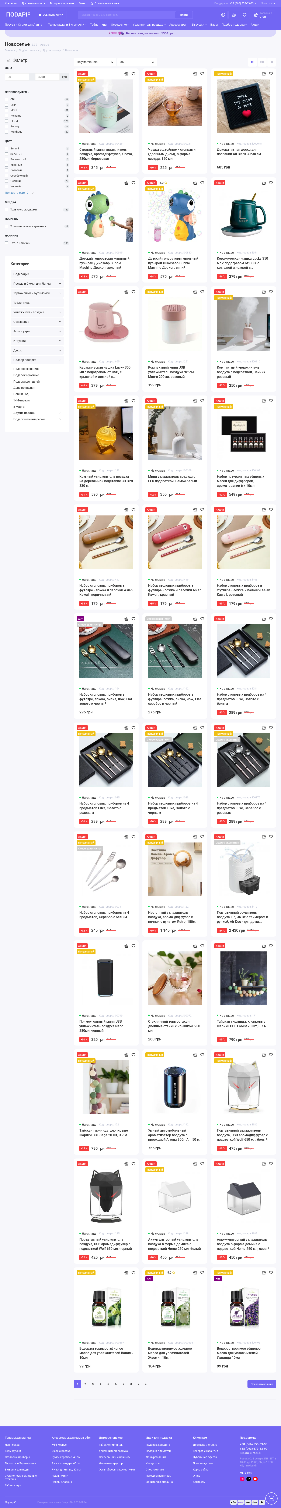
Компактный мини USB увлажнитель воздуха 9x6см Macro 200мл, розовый (171, 372)
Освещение (120, 24)
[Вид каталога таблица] (271, 62)
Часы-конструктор (111, 1463)
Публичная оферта (205, 1457)
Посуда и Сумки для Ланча (24, 24)
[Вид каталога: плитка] (252, 62)
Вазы (214, 24)
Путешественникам (158, 1475)
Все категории (51, 14)
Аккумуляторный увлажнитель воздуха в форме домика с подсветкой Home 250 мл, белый (174, 1244)
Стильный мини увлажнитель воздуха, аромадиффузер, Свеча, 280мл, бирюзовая (106, 154)
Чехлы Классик (62, 1481)
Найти (184, 15)
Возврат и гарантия (62, 3)
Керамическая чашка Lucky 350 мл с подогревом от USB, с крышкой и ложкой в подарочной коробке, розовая (105, 372)
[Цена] (17, 77)
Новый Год (20, 394)
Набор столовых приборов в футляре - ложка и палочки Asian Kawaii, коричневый (106, 590)
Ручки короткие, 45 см (66, 1457)
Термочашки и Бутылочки (67, 24)
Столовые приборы (17, 1457)
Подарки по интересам (37, 419)
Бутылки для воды (17, 1469)
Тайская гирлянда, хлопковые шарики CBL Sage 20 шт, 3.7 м (103, 1132)
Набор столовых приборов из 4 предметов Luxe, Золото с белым (242, 699)
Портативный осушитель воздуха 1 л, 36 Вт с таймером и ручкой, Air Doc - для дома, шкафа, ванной (242, 917)
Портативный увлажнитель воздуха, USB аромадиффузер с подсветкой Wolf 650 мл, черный (105, 1244)
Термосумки (13, 1450)
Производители (203, 1463)
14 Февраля (21, 400)
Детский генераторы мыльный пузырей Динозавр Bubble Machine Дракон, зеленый (104, 263)
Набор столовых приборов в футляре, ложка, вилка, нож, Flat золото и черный (105, 699)
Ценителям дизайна (159, 1481)
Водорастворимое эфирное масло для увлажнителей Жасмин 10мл (170, 1353)
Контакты (11, 3)
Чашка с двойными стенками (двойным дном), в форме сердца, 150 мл (171, 154)
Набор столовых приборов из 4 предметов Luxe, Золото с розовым (104, 808)
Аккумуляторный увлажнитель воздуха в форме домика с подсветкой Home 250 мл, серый (243, 1244)
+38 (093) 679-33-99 (253, 1448)
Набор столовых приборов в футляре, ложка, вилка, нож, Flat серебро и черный (174, 699)
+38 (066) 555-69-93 (235, 3)
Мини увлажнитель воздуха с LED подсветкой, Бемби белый (172, 479)
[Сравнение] (234, 15)
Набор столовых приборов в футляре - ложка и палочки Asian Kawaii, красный (174, 590)
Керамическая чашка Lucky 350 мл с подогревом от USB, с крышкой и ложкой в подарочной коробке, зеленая (242, 263)
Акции (255, 24)
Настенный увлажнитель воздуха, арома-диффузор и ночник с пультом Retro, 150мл (172, 917)
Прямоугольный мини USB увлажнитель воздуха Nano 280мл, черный (101, 1026)
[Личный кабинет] (223, 15)
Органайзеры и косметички (117, 1469)
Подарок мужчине (26, 375)
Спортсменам (155, 1469)
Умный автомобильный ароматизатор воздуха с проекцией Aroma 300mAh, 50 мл (174, 1135)
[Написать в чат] (271, 1498)
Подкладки (21, 274)
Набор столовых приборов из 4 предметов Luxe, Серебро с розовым (242, 808)
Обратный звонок (250, 1453)
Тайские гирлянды (111, 1444)
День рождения (24, 387)
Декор (37, 350)
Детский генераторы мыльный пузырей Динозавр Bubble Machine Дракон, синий (173, 263)
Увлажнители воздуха (149, 24)
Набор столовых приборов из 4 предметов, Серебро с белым (104, 915)
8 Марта (19, 406)
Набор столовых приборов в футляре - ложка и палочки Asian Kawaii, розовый (243, 590)
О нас (82, 3)
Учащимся (153, 1463)
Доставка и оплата (33, 3)
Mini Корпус (59, 1444)
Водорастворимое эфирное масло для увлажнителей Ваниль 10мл (106, 1353)
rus (268, 3)
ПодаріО (10, 1502)
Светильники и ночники (115, 1457)
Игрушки (199, 24)
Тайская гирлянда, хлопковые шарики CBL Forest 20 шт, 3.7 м (242, 1023)
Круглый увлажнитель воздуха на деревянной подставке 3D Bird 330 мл (106, 481)
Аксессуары (178, 24)
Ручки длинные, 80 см (66, 1469)
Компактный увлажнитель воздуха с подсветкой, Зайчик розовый (241, 372)
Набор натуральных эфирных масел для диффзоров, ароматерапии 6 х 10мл (240, 481)
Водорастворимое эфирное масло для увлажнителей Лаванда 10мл (239, 1353)
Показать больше (262, 1384)
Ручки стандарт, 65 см (66, 1463)
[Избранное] (244, 15)
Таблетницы (98, 24)
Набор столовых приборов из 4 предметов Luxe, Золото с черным (173, 808)
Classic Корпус (61, 1450)
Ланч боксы (12, 1444)
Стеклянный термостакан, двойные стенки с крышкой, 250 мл (174, 1026)
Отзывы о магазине (104, 3)
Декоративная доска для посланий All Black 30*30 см (239, 152)
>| (146, 1384)
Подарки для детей (26, 381)
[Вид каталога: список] (262, 62)
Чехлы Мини (60, 1475)
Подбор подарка (234, 24)
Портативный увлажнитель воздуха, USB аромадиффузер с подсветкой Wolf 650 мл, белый (242, 1135)
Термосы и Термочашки (20, 1463)
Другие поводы (37, 413)
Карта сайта (200, 1469)
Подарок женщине (26, 368)
